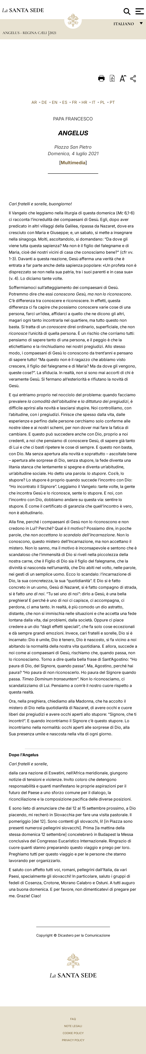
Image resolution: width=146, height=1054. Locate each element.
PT (112, 102)
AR (34, 102)
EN (54, 102)
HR (84, 102)
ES (64, 102)
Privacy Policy (73, 1040)
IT (93, 102)
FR (74, 102)
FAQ (73, 1019)
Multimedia (73, 162)
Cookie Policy (73, 1033)
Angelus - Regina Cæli (25, 32)
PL (102, 102)
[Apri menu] (139, 11)
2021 (52, 32)
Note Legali (73, 1026)
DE (44, 102)
